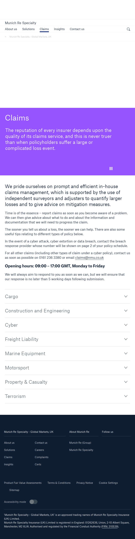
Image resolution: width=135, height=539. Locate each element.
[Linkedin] (109, 441)
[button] (28, 29)
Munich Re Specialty (20, 22)
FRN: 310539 (110, 526)
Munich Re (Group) (80, 442)
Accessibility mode (20, 502)
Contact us (41, 442)
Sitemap (14, 490)
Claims (8, 457)
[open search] (128, 29)
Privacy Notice (84, 482)
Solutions (9, 450)
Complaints (41, 457)
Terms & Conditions (58, 482)
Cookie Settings (108, 482)
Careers (39, 450)
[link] (11, 29)
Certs (38, 464)
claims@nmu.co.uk (89, 257)
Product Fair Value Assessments (22, 482)
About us (9, 442)
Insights (8, 464)
